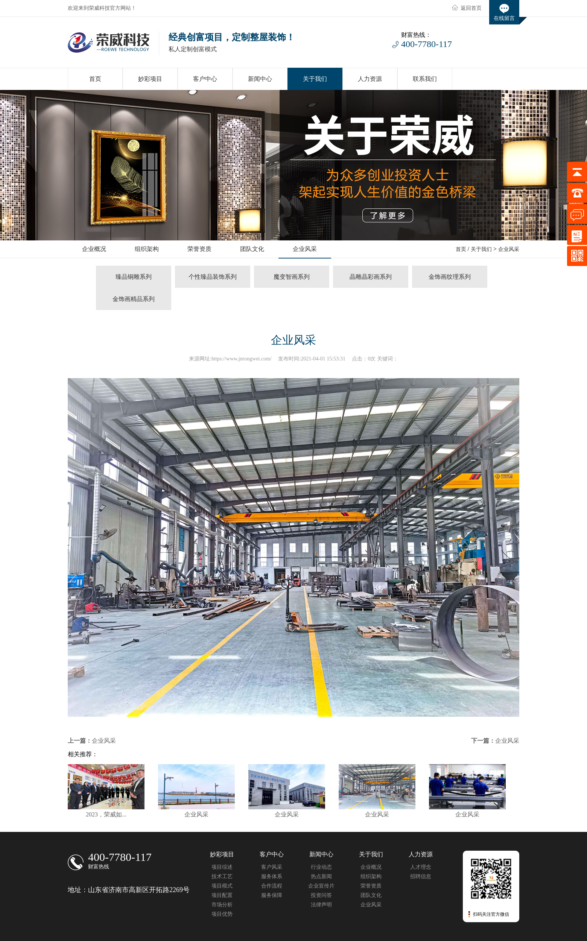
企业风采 (508, 249)
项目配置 (222, 895)
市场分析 (222, 905)
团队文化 (371, 895)
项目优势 (222, 914)
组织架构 (371, 876)
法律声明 (321, 905)
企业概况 (371, 867)
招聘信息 (420, 876)
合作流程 (271, 886)
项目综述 (222, 867)
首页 (461, 249)
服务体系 (271, 876)
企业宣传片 (321, 886)
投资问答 (321, 895)
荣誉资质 (371, 886)
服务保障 (271, 895)
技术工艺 (222, 876)
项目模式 (222, 886)
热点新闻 (321, 876)
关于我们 (481, 249)
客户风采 (271, 867)
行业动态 (321, 867)
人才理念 (420, 867)
